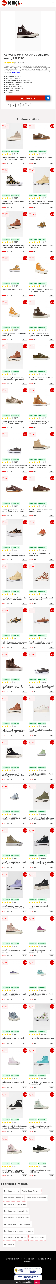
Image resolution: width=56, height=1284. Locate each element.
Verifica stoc (35, 97)
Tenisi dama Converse (31, 1191)
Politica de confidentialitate (32, 1259)
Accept (37, 1282)
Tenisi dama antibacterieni (15, 1204)
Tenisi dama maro (11, 1191)
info (24, 163)
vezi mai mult (17, 72)
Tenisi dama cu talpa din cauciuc (17, 1224)
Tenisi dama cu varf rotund (15, 1237)
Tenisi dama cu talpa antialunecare (18, 1231)
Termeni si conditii (12, 1259)
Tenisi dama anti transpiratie (16, 1211)
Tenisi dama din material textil (16, 1217)
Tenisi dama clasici (37, 1237)
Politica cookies (25, 1282)
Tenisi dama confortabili (36, 1197)
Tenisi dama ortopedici (13, 1197)
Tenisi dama (9, 1244)
